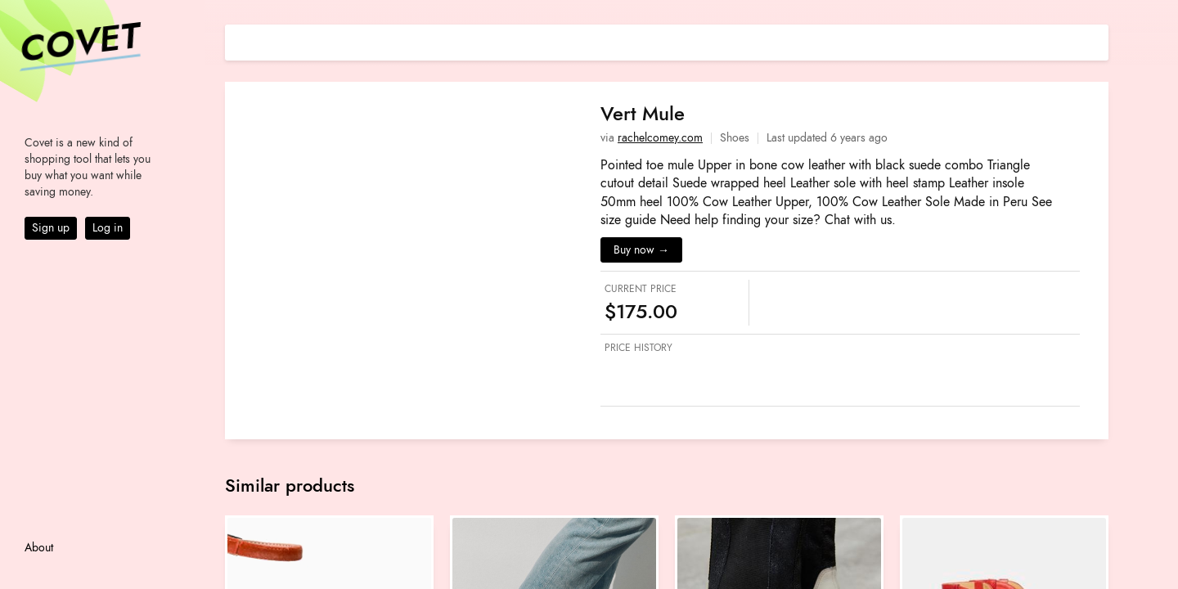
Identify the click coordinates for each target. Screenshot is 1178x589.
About (39, 547)
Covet (78, 44)
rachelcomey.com (660, 138)
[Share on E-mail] (1096, 40)
